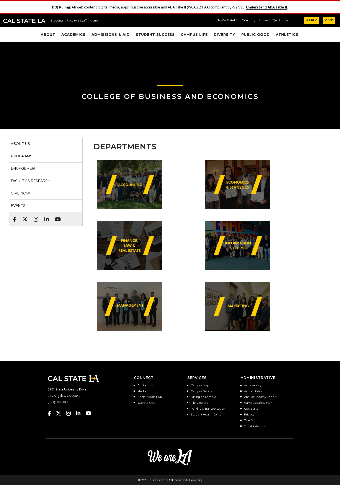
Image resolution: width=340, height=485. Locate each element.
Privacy (249, 414)
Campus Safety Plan (258, 402)
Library (264, 20)
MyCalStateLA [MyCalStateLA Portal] (228, 20)
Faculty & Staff (77, 20)
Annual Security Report (260, 397)
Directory (248, 20)
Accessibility (252, 385)
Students (57, 20)
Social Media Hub (149, 397)
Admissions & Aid (111, 35)
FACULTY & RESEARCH (31, 181)
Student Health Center (207, 414)
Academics (73, 35)
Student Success (155, 35)
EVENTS (18, 206)
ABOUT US (20, 144)
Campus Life (194, 35)
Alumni (94, 20)
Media (141, 391)
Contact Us (145, 385)
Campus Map (200, 385)
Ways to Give (146, 402)
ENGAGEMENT (24, 168)
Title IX (248, 420)
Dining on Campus (203, 397)
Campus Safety (201, 391)
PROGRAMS (21, 156)
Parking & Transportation (208, 408)
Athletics (287, 35)
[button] (282, 21)
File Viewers (199, 402)
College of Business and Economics (170, 96)
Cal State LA (24, 21)
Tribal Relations (254, 426)
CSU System (252, 408)
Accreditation (253, 391)
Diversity (224, 35)
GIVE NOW (20, 193)
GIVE (329, 20)
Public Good (255, 35)
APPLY (311, 20)
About (48, 35)
